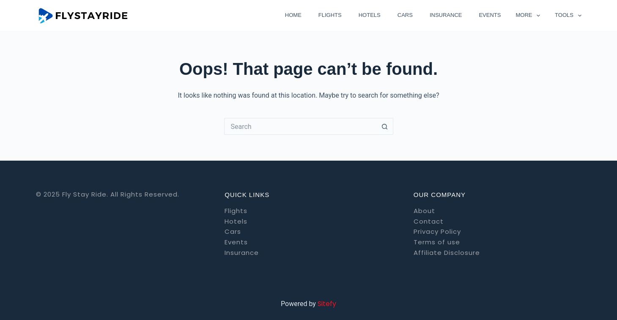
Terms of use (437, 242)
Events (490, 15)
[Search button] (384, 126)
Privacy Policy (437, 231)
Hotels (370, 15)
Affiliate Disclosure (447, 252)
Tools (568, 16)
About (424, 210)
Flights (330, 15)
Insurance (446, 15)
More (529, 16)
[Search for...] (300, 126)
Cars (405, 15)
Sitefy (327, 304)
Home (293, 15)
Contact (429, 221)
